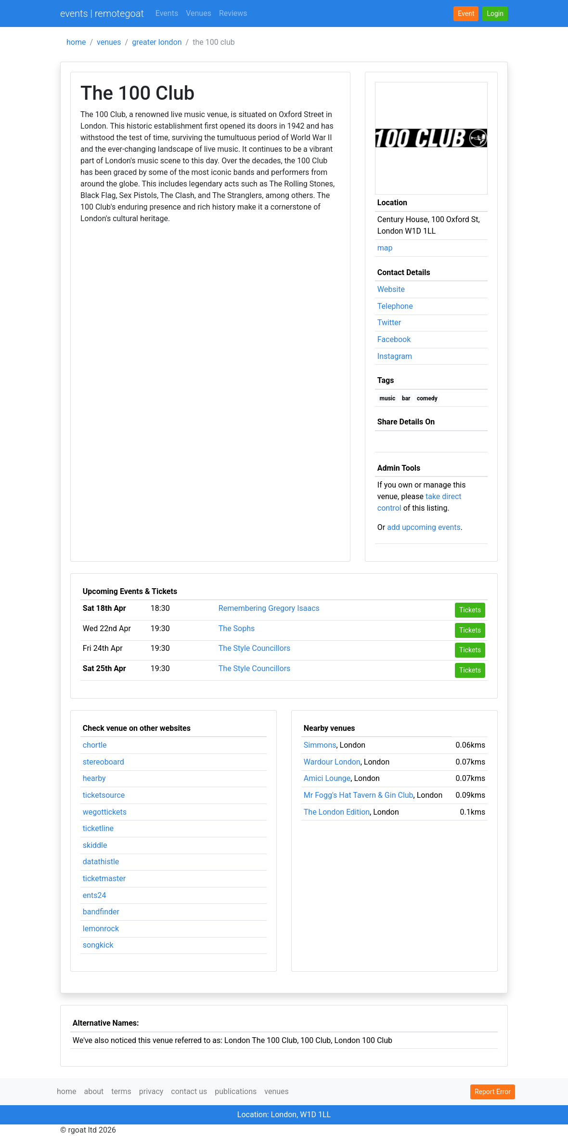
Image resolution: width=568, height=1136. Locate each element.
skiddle (95, 845)
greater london (156, 42)
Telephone (395, 306)
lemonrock (101, 928)
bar (406, 398)
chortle (95, 745)
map (385, 247)
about (93, 1091)
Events (166, 13)
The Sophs (237, 628)
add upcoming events (424, 527)
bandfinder (101, 911)
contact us (189, 1091)
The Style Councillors (255, 648)
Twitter (389, 322)
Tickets (470, 610)
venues (109, 42)
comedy (427, 398)
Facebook (394, 339)
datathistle (101, 861)
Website (391, 289)
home (76, 42)
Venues (198, 13)
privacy (151, 1091)
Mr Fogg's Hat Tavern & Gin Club (358, 795)
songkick (98, 945)
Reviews (233, 13)
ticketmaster (104, 878)
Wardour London (332, 761)
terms (121, 1091)
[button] (495, 13)
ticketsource (104, 795)
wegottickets (105, 812)
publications (236, 1091)
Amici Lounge (327, 778)
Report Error (493, 1092)
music (388, 398)
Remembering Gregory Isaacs (269, 608)
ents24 (94, 895)
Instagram (394, 356)
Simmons (320, 745)
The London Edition (337, 812)
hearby (94, 778)
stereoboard (103, 761)
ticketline (98, 828)
